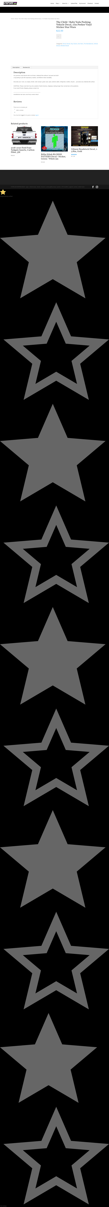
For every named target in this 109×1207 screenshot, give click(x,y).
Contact (97, 3)
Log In (37, 115)
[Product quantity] (58, 36)
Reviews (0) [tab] (26, 67)
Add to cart (69, 36)
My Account (82, 3)
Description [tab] (16, 67)
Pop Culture (74, 43)
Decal (16, 18)
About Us (64, 3)
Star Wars (80, 43)
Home (52, 3)
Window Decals (64, 45)
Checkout (90, 3)
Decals (68, 43)
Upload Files (74, 3)
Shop (57, 3)
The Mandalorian (88, 43)
